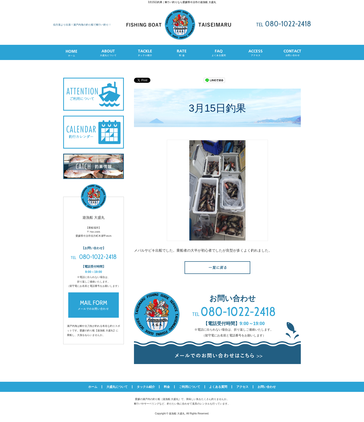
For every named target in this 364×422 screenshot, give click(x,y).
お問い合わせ (267, 387)
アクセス (242, 387)
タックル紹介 (146, 387)
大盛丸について (117, 387)
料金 (167, 387)
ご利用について (189, 387)
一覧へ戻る (217, 267)
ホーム (92, 387)
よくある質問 (218, 387)
